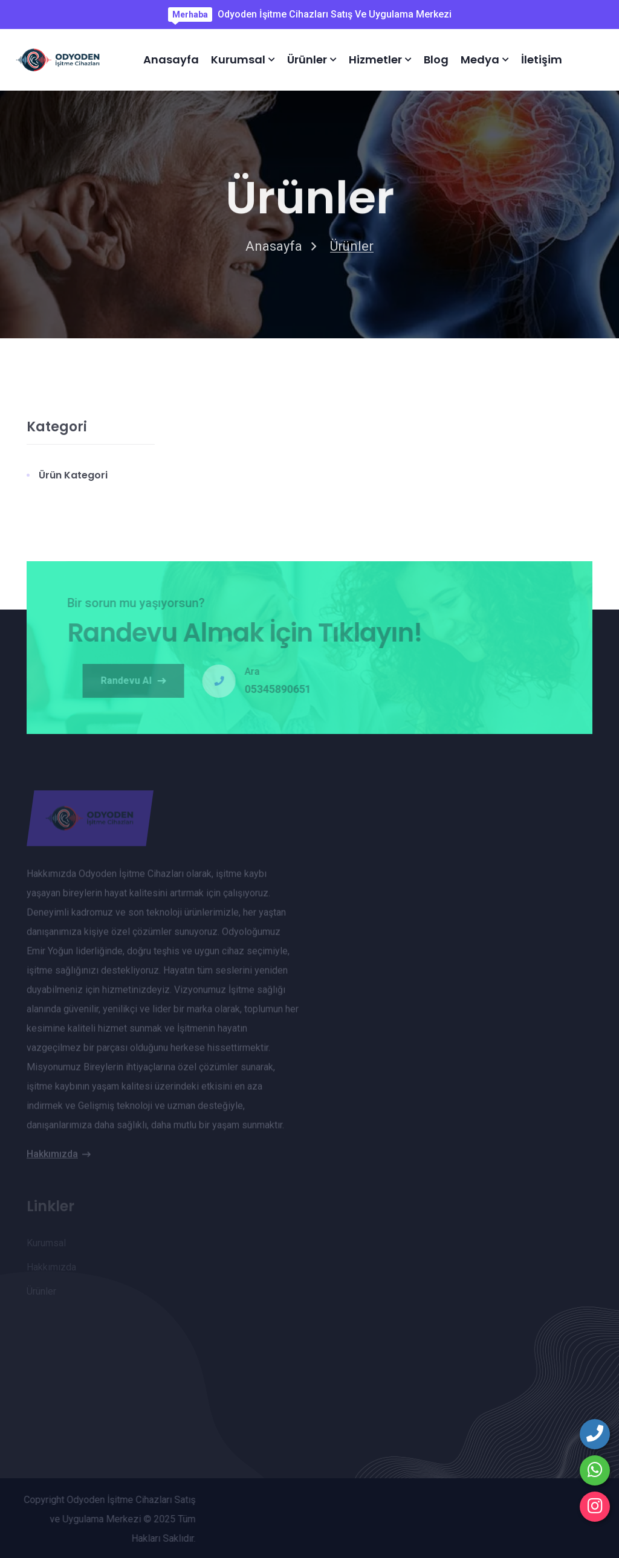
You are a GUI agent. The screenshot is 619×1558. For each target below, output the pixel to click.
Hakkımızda (59, 1158)
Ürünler (307, 59)
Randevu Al (137, 680)
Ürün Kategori (73, 479)
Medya (480, 59)
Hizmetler (375, 59)
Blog (436, 59)
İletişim (541, 59)
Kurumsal (238, 59)
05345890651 (282, 689)
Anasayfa (171, 59)
